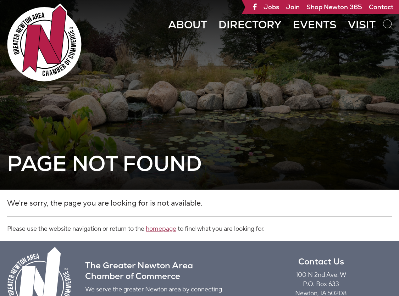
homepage (161, 229)
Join (293, 7)
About (187, 25)
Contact (381, 7)
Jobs (271, 7)
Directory (250, 25)
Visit (362, 25)
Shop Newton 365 (334, 7)
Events (315, 25)
